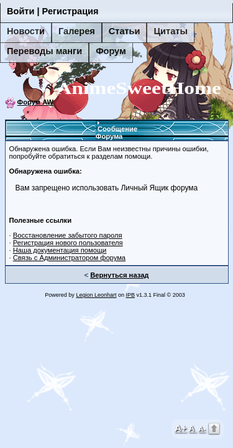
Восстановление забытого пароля (67, 235)
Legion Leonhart (96, 295)
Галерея (76, 31)
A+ (181, 427)
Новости (26, 31)
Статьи (124, 31)
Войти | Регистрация (53, 11)
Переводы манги (44, 51)
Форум (111, 51)
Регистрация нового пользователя (68, 242)
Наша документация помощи (60, 250)
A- (202, 428)
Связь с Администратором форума (69, 257)
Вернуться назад (119, 275)
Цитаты (170, 31)
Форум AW (35, 102)
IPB (130, 295)
